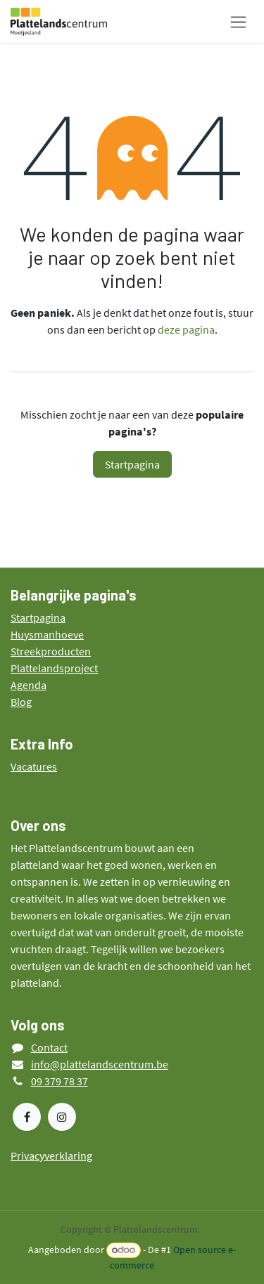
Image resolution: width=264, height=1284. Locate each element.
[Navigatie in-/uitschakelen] (238, 21)
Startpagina (132, 464)
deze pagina (186, 329)
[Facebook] (27, 1117)
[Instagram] (62, 1117)
